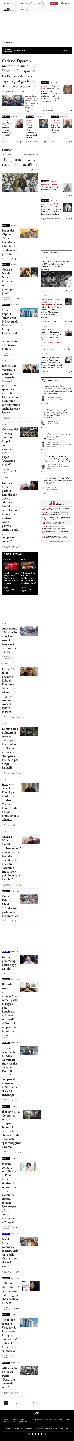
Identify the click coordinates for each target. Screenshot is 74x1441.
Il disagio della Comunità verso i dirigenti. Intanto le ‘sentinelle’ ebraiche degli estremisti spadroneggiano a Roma (11, 1129)
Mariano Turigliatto (54, 464)
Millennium (27, 3)
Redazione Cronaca (6, 418)
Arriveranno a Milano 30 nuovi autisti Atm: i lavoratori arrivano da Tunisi (9, 640)
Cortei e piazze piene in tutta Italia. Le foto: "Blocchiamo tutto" (50, 302)
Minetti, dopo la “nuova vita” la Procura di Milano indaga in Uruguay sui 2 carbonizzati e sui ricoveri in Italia (10, 329)
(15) (46, 427)
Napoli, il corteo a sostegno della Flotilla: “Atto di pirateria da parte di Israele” (11, 578)
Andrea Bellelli (52, 442)
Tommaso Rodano (6, 1393)
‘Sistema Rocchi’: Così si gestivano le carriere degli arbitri (31, 131)
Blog (21, 3)
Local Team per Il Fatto (6, 589)
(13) (18, 1308)
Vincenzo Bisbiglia (6, 1100)
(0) (22, 91)
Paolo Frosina (46, 372)
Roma (50, 307)
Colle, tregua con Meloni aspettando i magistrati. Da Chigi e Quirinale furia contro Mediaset (51, 209)
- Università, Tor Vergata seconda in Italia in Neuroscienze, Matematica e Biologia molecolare (54, 536)
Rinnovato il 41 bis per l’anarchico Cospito (51, 188)
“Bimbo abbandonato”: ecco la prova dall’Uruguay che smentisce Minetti (11, 1293)
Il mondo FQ (45, 3)
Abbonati (53, 3)
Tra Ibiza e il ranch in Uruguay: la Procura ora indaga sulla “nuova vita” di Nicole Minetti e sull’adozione (10, 1335)
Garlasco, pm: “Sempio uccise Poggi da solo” (10, 963)
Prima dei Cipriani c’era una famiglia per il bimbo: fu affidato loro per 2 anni (10, 242)
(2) (16, 471)
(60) (18, 773)
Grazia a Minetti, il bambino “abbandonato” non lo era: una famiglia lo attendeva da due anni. (51, 333)
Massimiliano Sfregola (54, 397)
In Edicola (16, 3)
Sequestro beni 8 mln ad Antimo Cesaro (55, 129)
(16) (46, 471)
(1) (18, 418)
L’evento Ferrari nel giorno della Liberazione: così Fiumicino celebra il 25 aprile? (58, 481)
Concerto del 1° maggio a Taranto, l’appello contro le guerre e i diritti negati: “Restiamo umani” (10, 446)
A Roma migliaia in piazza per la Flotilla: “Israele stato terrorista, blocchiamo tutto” (28, 578)
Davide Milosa (7, 91)
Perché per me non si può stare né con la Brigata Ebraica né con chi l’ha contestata (57, 437)
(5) (16, 1036)
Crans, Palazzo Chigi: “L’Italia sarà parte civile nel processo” (10, 906)
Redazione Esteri (47, 291)
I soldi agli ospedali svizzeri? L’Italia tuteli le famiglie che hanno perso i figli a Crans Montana (55, 414)
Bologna (57, 307)
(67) (46, 449)
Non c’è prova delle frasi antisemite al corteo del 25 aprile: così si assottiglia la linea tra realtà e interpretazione (58, 390)
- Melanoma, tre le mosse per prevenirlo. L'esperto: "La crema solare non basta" (54, 522)
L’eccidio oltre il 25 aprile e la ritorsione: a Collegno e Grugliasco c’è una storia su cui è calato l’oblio (57, 459)
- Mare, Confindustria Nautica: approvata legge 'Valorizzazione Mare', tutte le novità (55, 513)
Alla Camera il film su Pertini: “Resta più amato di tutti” (9, 1377)
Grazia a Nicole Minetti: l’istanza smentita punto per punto (8, 281)
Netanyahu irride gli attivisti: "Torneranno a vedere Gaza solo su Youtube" (50, 313)
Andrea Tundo (47, 110)
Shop (39, 3)
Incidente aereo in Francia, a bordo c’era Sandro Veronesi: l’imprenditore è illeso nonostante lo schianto (11, 802)
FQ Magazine (33, 3)
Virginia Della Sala (5, 471)
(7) (17, 657)
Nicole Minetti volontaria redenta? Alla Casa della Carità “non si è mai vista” (10, 1252)
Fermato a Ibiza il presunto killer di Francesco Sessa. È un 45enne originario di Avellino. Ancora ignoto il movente (9, 690)
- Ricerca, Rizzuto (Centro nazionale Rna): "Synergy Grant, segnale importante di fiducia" (54, 527)
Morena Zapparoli (53, 421)
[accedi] (66, 3)
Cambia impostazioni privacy (23, 1421)
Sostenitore (51, 487)
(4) (46, 493)
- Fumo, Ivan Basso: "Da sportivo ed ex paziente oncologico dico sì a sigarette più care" (56, 518)
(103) (18, 885)
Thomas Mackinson (6, 298)
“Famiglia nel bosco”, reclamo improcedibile (19, 162)
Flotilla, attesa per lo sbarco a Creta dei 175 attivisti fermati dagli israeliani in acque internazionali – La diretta (55, 265)
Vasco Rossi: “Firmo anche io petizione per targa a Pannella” (7, 128)
